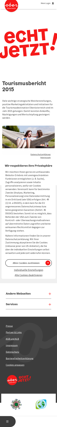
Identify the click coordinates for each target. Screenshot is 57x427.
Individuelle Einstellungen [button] (28, 270)
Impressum (45, 157)
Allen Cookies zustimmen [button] (26, 262)
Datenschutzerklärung (41, 154)
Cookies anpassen (15, 364)
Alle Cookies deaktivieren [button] (28, 275)
